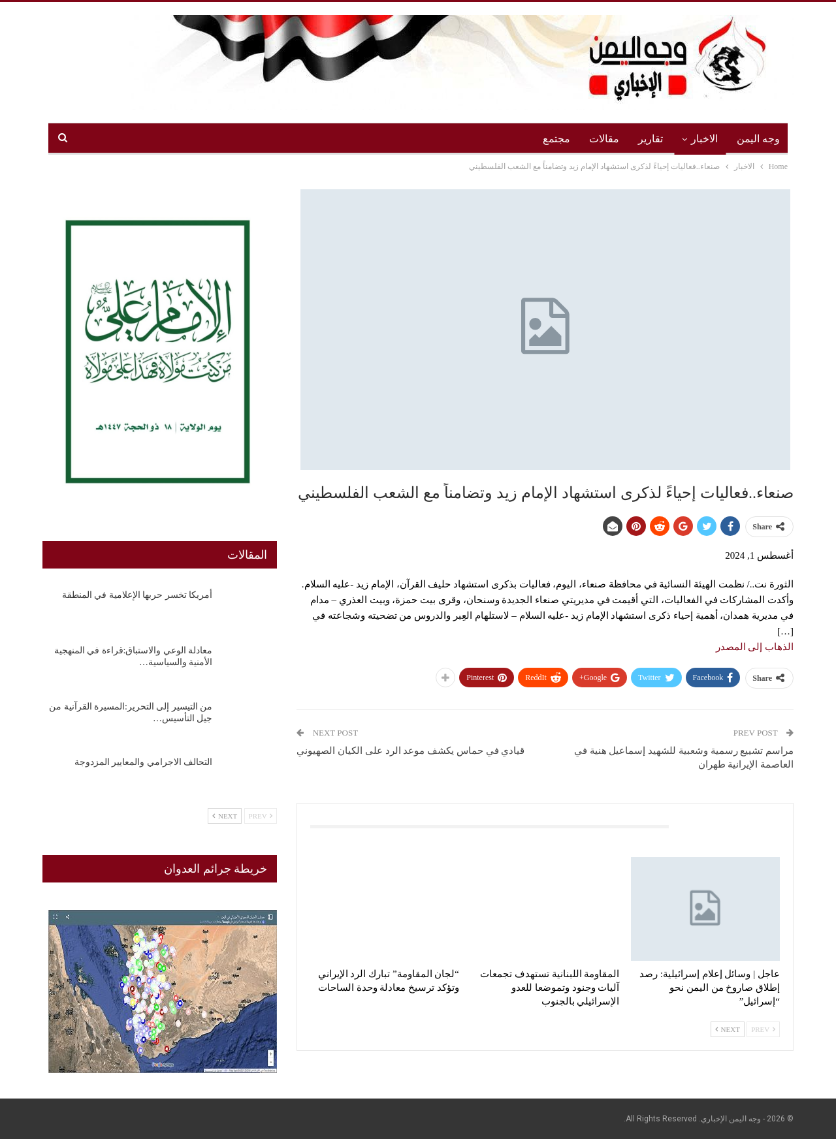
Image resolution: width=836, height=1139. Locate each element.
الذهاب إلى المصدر (755, 647)
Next (727, 1029)
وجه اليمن (758, 138)
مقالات (604, 138)
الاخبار (704, 138)
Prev (763, 1029)
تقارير (650, 138)
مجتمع (556, 138)
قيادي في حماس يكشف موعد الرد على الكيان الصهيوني (410, 750)
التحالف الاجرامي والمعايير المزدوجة (143, 762)
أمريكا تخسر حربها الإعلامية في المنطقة (137, 595)
